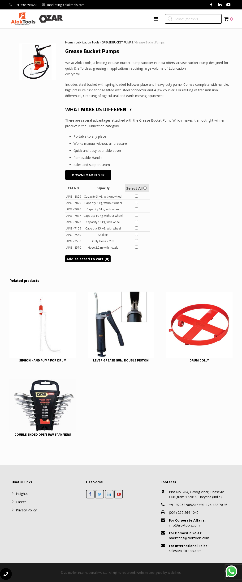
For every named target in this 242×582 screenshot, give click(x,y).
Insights (22, 493)
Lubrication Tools (87, 42)
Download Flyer (88, 175)
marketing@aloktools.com (65, 5)
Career (21, 502)
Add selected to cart (87, 258)
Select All (136, 188)
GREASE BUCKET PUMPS (117, 42)
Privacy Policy (26, 510)
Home (69, 42)
